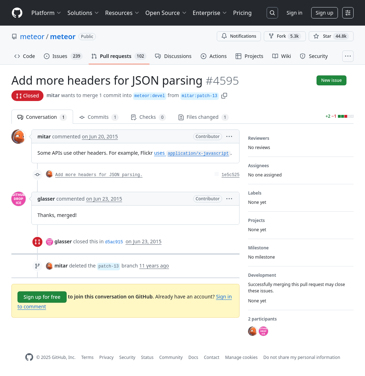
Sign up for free (42, 296)
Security (127, 357)
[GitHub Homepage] (29, 357)
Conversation (42, 117)
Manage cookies (241, 357)
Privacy (106, 357)
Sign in (294, 12)
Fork (284, 36)
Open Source (166, 13)
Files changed (203, 117)
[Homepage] (17, 13)
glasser (46, 198)
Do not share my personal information (301, 357)
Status (147, 357)
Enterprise (210, 13)
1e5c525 (231, 175)
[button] (224, 95)
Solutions (83, 13)
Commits (99, 117)
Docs (193, 357)
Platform (46, 13)
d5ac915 (114, 242)
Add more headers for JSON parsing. (99, 175)
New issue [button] (331, 80)
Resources (122, 13)
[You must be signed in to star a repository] (331, 36)
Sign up (324, 12)
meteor (32, 36)
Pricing (242, 13)
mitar (53, 95)
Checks (148, 117)
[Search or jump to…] (272, 12)
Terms (87, 357)
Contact (211, 357)
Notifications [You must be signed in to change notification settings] (238, 36)
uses (192, 152)
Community (171, 357)
